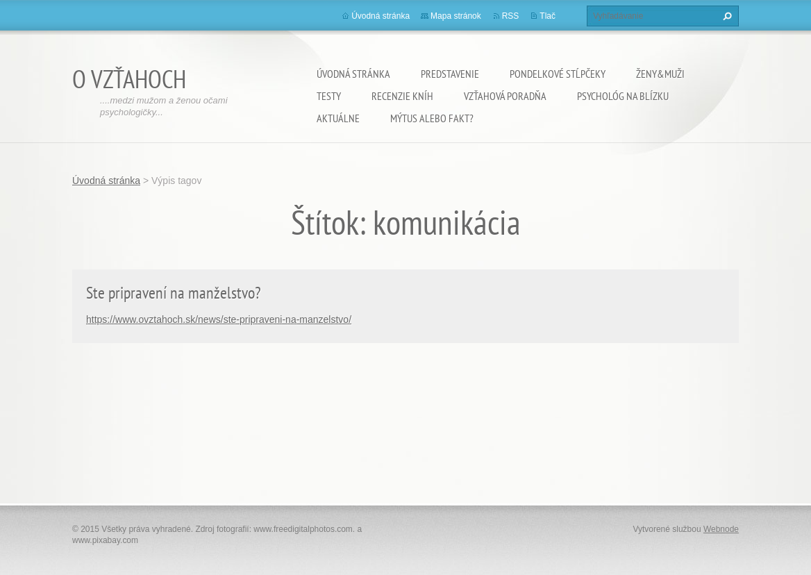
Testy (329, 96)
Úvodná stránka (353, 74)
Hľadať (725, 16)
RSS (510, 16)
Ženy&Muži (660, 74)
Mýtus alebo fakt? (432, 118)
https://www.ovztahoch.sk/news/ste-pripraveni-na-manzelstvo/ (218, 319)
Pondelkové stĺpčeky (557, 74)
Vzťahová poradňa (505, 96)
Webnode (721, 529)
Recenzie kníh (402, 96)
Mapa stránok (455, 16)
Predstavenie (450, 74)
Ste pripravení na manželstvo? (173, 292)
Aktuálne (338, 118)
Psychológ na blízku (623, 96)
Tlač (547, 16)
